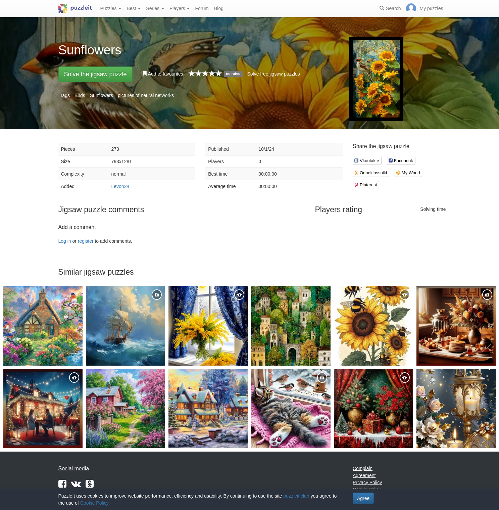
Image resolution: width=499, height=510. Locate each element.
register (86, 241)
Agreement (364, 475)
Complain (362, 468)
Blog (218, 8)
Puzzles (110, 8)
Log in (64, 241)
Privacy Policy (367, 482)
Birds (79, 95)
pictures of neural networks (146, 95)
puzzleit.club (296, 496)
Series (155, 8)
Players (179, 8)
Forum (201, 8)
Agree (363, 498)
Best (134, 8)
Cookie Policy (94, 503)
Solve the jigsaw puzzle (95, 74)
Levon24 (120, 186)
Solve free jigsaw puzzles (273, 74)
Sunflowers (101, 95)
